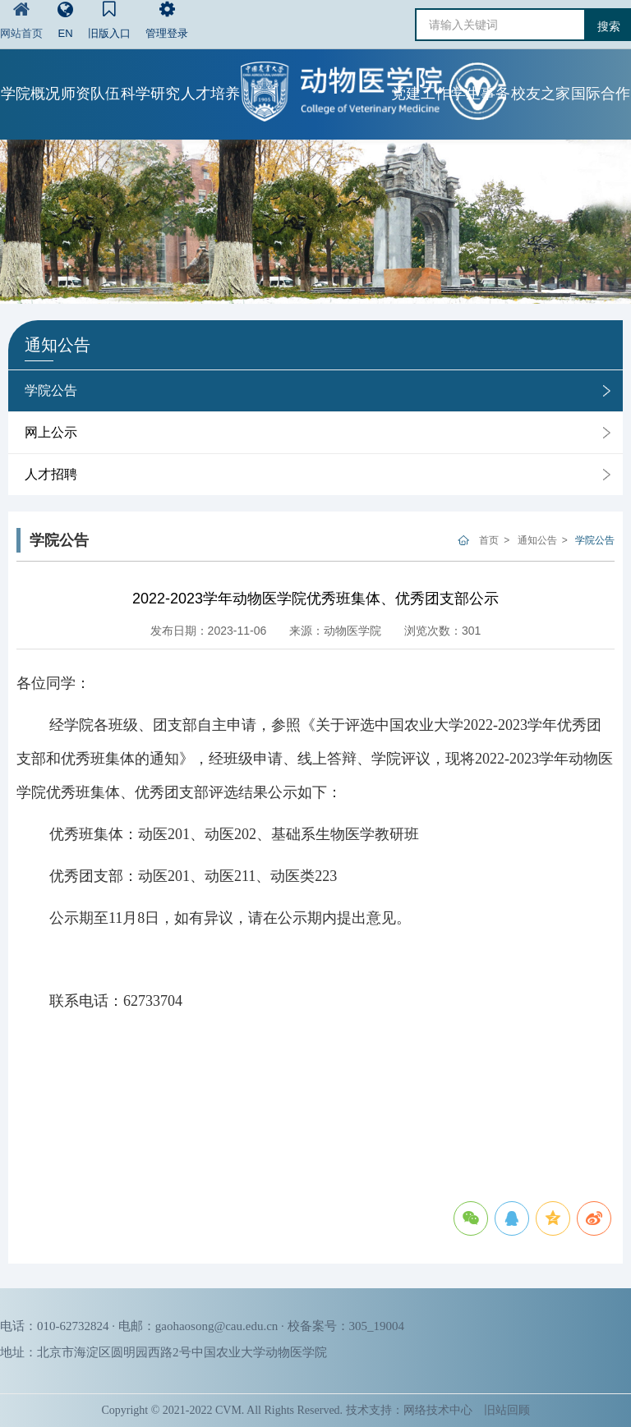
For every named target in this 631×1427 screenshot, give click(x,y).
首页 (489, 540)
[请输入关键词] (500, 24)
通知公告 (537, 540)
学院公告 (51, 390)
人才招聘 (51, 474)
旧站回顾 (507, 1410)
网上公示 (51, 432)
